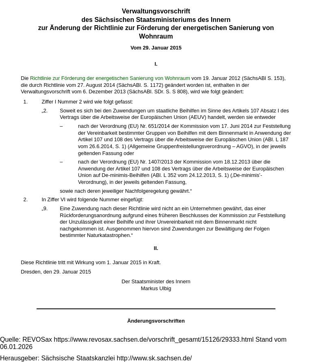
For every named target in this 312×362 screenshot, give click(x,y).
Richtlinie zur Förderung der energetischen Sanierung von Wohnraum (110, 78)
